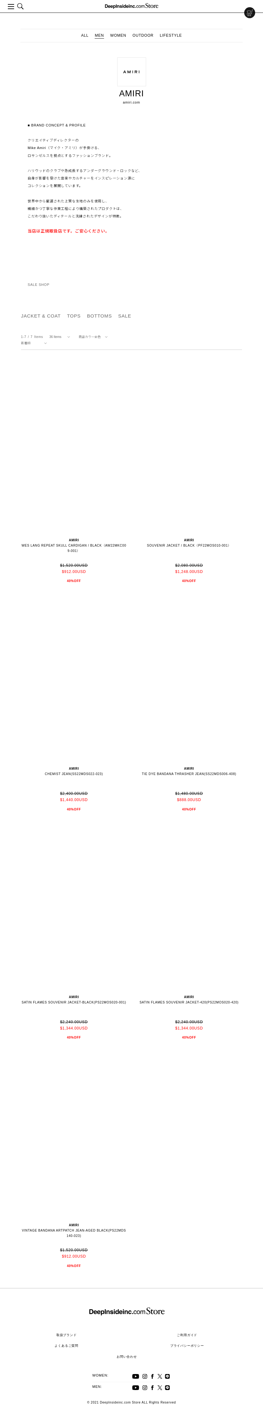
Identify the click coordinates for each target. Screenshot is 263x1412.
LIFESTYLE (171, 35)
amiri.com (131, 102)
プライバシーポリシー (187, 1345)
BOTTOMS (99, 315)
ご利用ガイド (187, 1335)
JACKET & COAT (41, 315)
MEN (99, 35)
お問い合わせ (127, 1356)
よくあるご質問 (66, 1345)
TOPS (74, 315)
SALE (124, 315)
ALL (85, 35)
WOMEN (118, 35)
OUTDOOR (143, 35)
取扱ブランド (66, 1335)
